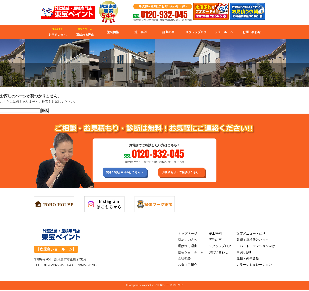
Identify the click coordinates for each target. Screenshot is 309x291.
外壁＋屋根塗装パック (253, 241)
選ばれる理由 (85, 32)
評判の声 (168, 32)
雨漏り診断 (245, 253)
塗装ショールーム (191, 253)
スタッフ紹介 (187, 266)
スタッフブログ (196, 32)
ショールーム (224, 32)
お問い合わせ (252, 32)
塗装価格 (113, 32)
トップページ (187, 235)
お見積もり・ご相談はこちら (184, 172)
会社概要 (184, 259)
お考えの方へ (57, 32)
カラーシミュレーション (254, 266)
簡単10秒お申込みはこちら (119, 172)
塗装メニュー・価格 (251, 235)
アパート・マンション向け (256, 247)
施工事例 (141, 32)
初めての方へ (187, 241)
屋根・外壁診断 (248, 259)
